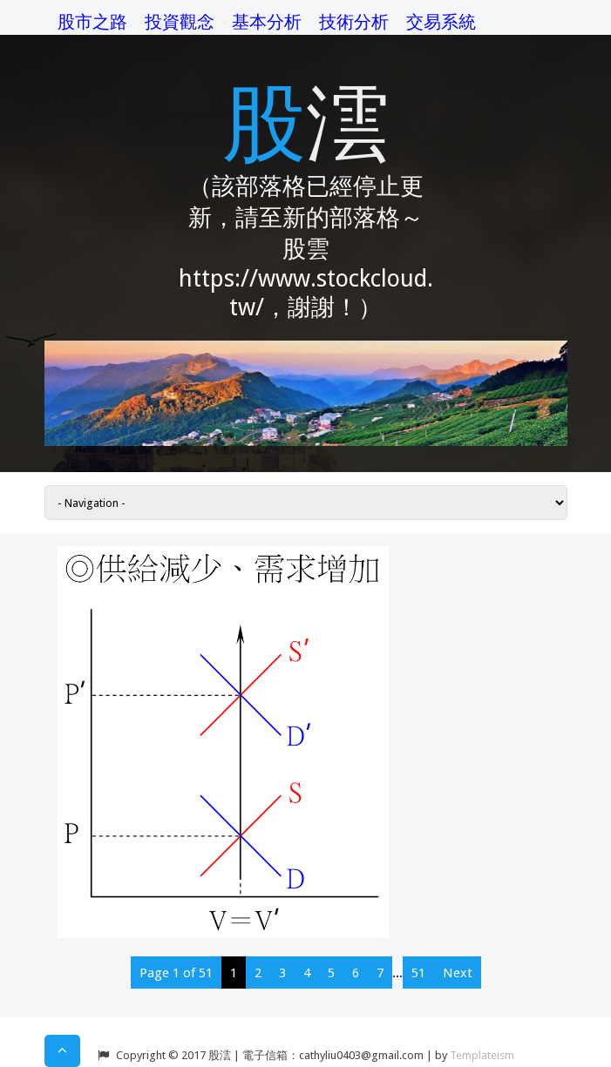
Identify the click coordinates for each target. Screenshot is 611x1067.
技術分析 (354, 21)
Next (457, 973)
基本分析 (267, 21)
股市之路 (92, 21)
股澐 (306, 119)
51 (418, 973)
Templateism (482, 1055)
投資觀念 (179, 21)
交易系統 (441, 21)
